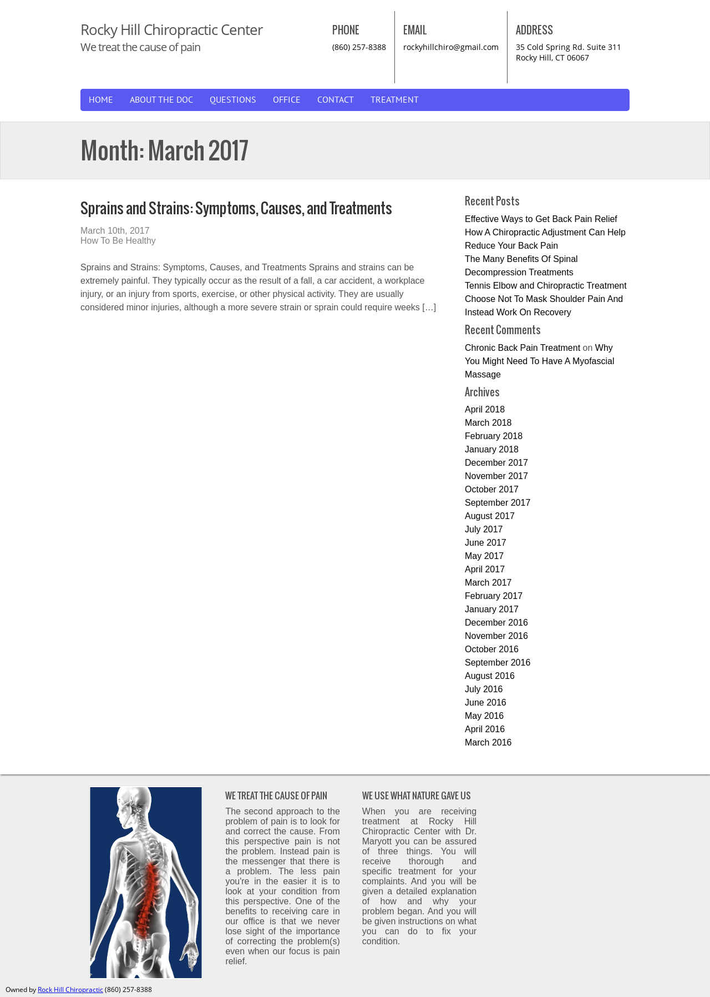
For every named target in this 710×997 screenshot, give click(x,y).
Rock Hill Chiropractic (70, 989)
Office (287, 100)
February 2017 (494, 596)
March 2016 (488, 742)
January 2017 (492, 609)
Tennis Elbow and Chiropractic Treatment (546, 285)
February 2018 (494, 436)
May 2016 (484, 716)
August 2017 (490, 516)
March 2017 (488, 582)
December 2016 (496, 622)
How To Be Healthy (118, 240)
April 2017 (485, 569)
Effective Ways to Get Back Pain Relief (541, 219)
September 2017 (497, 502)
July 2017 (484, 529)
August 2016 (490, 676)
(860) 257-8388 (359, 47)
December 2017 (496, 462)
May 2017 (484, 556)
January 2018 (492, 449)
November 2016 (496, 636)
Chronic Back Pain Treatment (522, 348)
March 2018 (488, 422)
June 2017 (485, 542)
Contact (335, 100)
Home (101, 100)
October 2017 (492, 489)
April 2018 (485, 409)
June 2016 (485, 702)
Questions (233, 100)
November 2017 (496, 476)
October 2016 (492, 649)
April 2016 (485, 729)
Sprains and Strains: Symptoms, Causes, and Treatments (236, 208)
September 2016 (497, 662)
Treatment (395, 100)
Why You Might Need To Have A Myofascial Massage (540, 361)
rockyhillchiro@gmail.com (451, 47)
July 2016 (484, 689)
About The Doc (161, 100)
